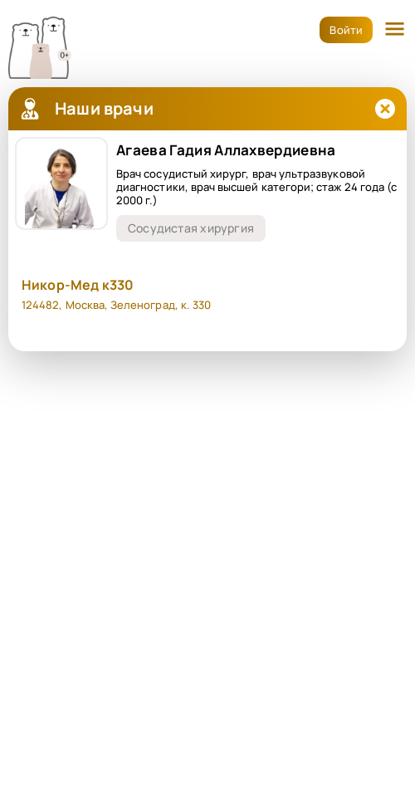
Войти (346, 29)
